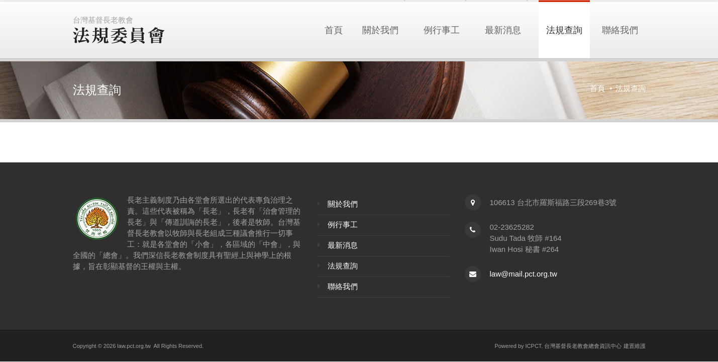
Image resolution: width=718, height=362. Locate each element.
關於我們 (380, 29)
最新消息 (503, 29)
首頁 (334, 29)
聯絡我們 (620, 29)
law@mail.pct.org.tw (523, 273)
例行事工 (442, 29)
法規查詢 (564, 29)
